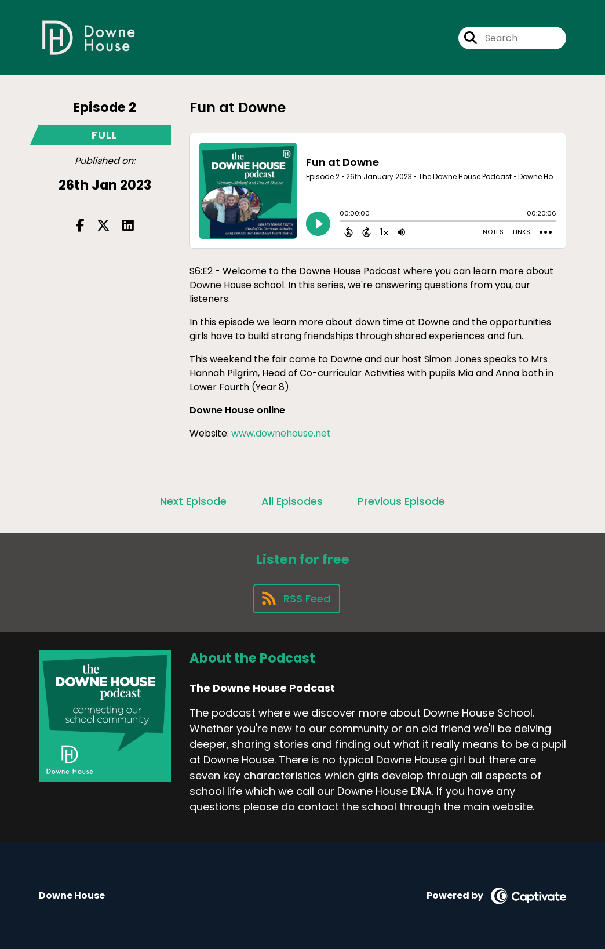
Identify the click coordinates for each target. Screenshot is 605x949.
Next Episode (193, 501)
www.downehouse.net (282, 433)
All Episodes (292, 501)
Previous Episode (401, 501)
